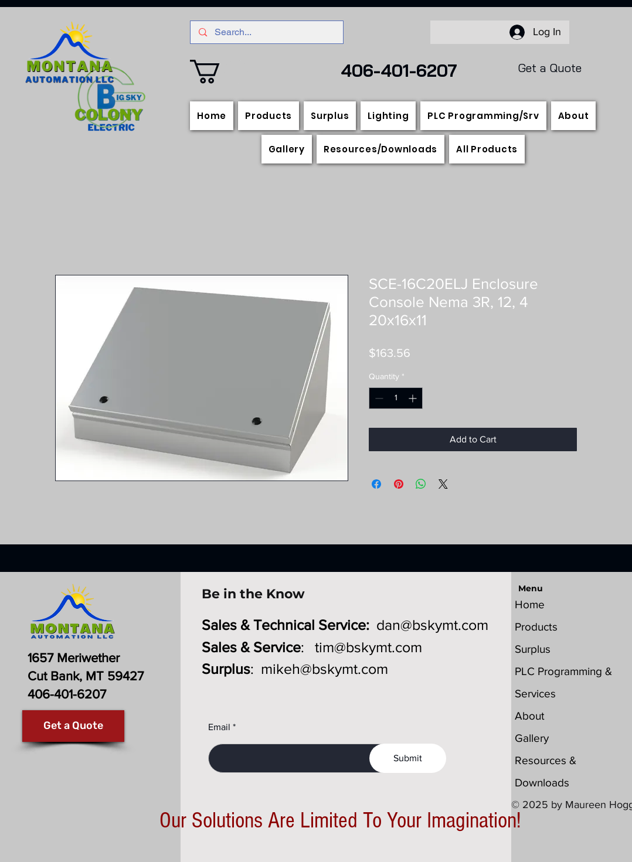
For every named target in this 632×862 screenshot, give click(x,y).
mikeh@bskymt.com (324, 668)
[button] (219, 71)
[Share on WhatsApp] (421, 484)
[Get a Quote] (73, 726)
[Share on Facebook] (376, 484)
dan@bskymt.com (432, 624)
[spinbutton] (395, 398)
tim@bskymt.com (368, 647)
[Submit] (407, 758)
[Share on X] (443, 484)
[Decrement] (378, 398)
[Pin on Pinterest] (399, 484)
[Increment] (413, 398)
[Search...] (267, 32)
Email (219, 727)
